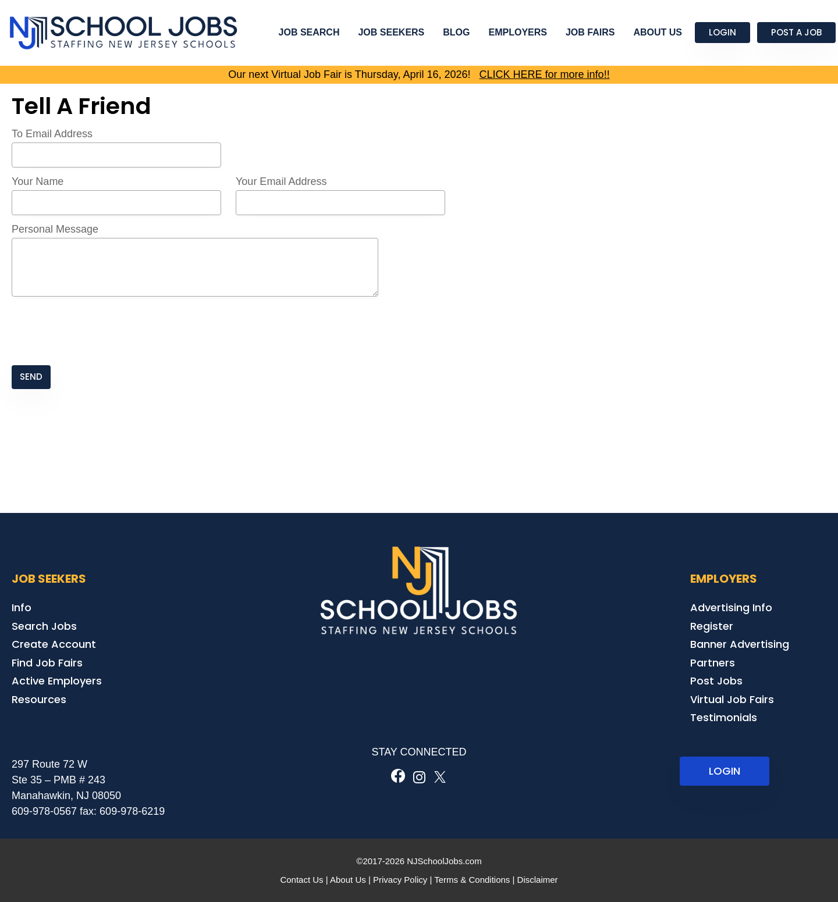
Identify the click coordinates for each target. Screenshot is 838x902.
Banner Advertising (739, 644)
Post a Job (796, 32)
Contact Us (301, 880)
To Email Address (52, 134)
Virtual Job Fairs (732, 699)
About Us (657, 32)
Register (711, 626)
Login (722, 32)
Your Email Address (281, 181)
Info (21, 607)
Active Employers (57, 680)
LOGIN (724, 771)
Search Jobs (44, 626)
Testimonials (723, 717)
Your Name (37, 181)
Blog (456, 32)
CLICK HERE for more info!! (545, 74)
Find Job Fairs (47, 662)
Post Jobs (716, 680)
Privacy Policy (400, 880)
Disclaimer (537, 880)
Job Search (309, 32)
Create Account (54, 644)
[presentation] (100, 332)
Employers (518, 32)
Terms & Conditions (472, 880)
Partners (712, 662)
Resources (39, 699)
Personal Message (55, 229)
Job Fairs (590, 32)
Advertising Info (731, 607)
